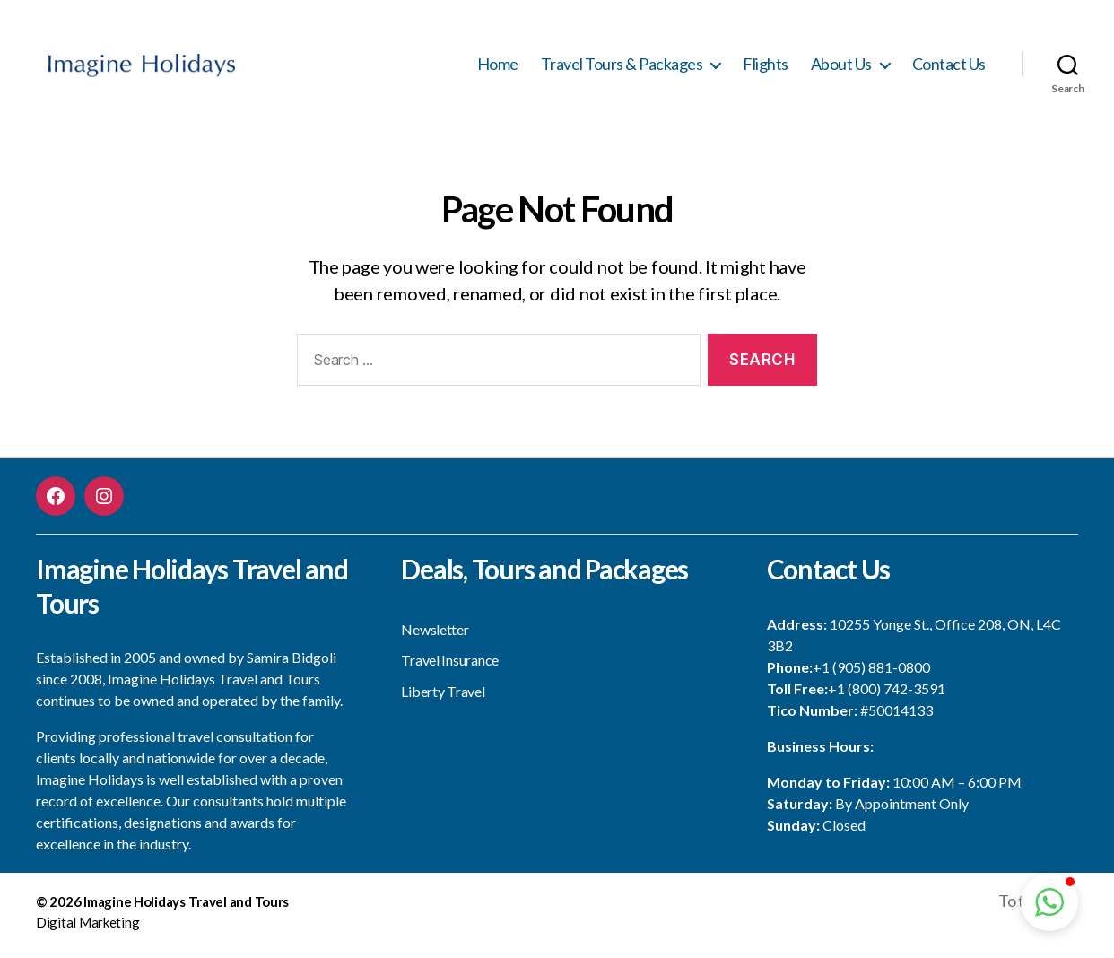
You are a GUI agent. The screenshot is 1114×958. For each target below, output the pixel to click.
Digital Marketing (87, 930)
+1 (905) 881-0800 (871, 675)
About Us (841, 67)
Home (497, 67)
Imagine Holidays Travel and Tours (186, 909)
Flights (765, 67)
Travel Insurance (450, 667)
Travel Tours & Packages (622, 67)
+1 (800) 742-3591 (886, 696)
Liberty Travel (442, 699)
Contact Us (949, 67)
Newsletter (434, 637)
